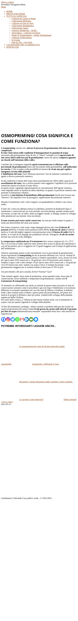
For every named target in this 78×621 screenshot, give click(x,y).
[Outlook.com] (26, 319)
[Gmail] (22, 319)
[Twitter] (12, 319)
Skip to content (7, 2)
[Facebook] (3, 319)
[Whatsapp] (17, 319)
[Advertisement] (25, 105)
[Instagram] (8, 319)
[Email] (31, 319)
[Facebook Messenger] (36, 319)
